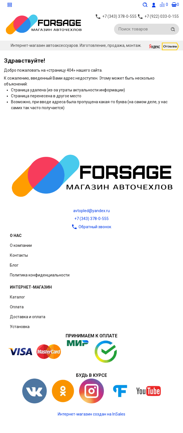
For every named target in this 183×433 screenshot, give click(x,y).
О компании (21, 245)
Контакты (19, 255)
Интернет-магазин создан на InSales (91, 414)
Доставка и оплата (27, 317)
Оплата (17, 307)
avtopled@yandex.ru (91, 210)
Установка (20, 326)
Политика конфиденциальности (40, 275)
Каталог (17, 297)
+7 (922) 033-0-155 (161, 17)
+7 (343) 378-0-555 (91, 218)
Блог (14, 265)
